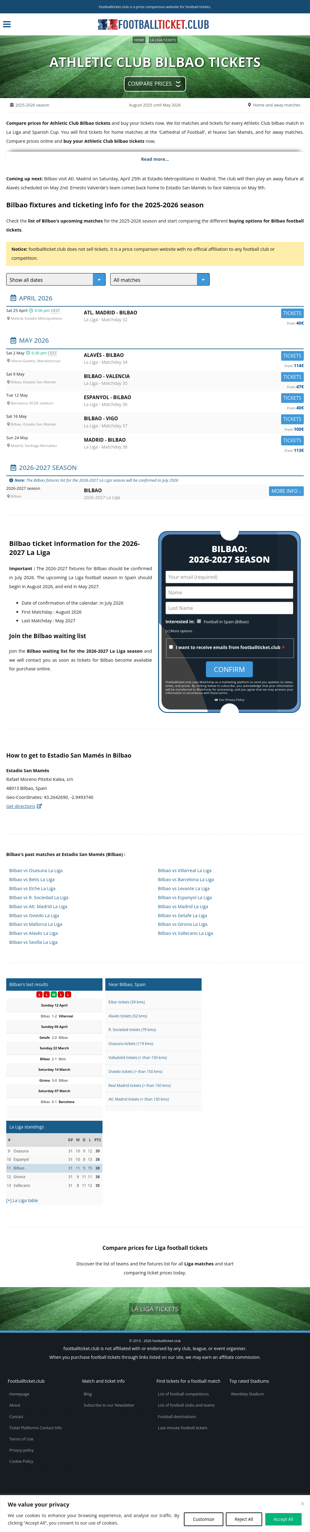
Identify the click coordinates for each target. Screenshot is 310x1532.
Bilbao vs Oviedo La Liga (34, 915)
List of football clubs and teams (186, 1405)
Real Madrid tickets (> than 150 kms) (139, 1085)
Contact (16, 1416)
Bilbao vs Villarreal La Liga (185, 870)
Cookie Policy (21, 1461)
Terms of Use (21, 1439)
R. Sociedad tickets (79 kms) (132, 1029)
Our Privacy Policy (229, 700)
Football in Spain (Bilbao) (226, 621)
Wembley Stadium (247, 1394)
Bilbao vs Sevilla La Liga (33, 942)
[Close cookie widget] (302, 1504)
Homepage (19, 1394)
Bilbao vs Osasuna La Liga (36, 870)
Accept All (283, 1519)
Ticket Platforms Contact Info (35, 1428)
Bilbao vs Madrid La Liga (183, 906)
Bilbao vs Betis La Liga (32, 879)
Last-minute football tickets (182, 1428)
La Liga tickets (163, 40)
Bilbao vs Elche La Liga (32, 888)
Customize (203, 1519)
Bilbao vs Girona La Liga (182, 924)
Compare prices (150, 83)
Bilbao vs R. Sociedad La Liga (39, 897)
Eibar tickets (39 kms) (126, 1001)
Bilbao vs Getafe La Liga (182, 915)
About (14, 1405)
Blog (88, 1394)
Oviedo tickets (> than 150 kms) (135, 1071)
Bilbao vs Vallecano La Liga (185, 933)
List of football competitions (183, 1394)
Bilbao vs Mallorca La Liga (35, 924)
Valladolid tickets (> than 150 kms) (137, 1057)
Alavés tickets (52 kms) (127, 1015)
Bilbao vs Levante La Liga (184, 888)
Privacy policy (21, 1450)
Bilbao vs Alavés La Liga (33, 933)
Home (139, 40)
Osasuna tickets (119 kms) (130, 1043)
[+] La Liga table (22, 1200)
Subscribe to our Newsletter (109, 1405)
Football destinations (177, 1416)
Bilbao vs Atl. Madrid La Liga (38, 906)
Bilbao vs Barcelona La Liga (186, 879)
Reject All (244, 1519)
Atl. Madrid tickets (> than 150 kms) (138, 1099)
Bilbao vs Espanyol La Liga (185, 897)
